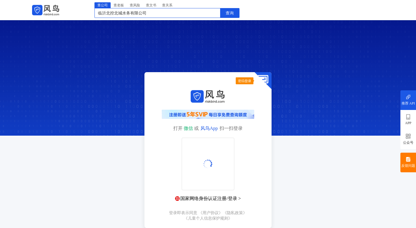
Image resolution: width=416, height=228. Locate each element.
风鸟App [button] (209, 128)
